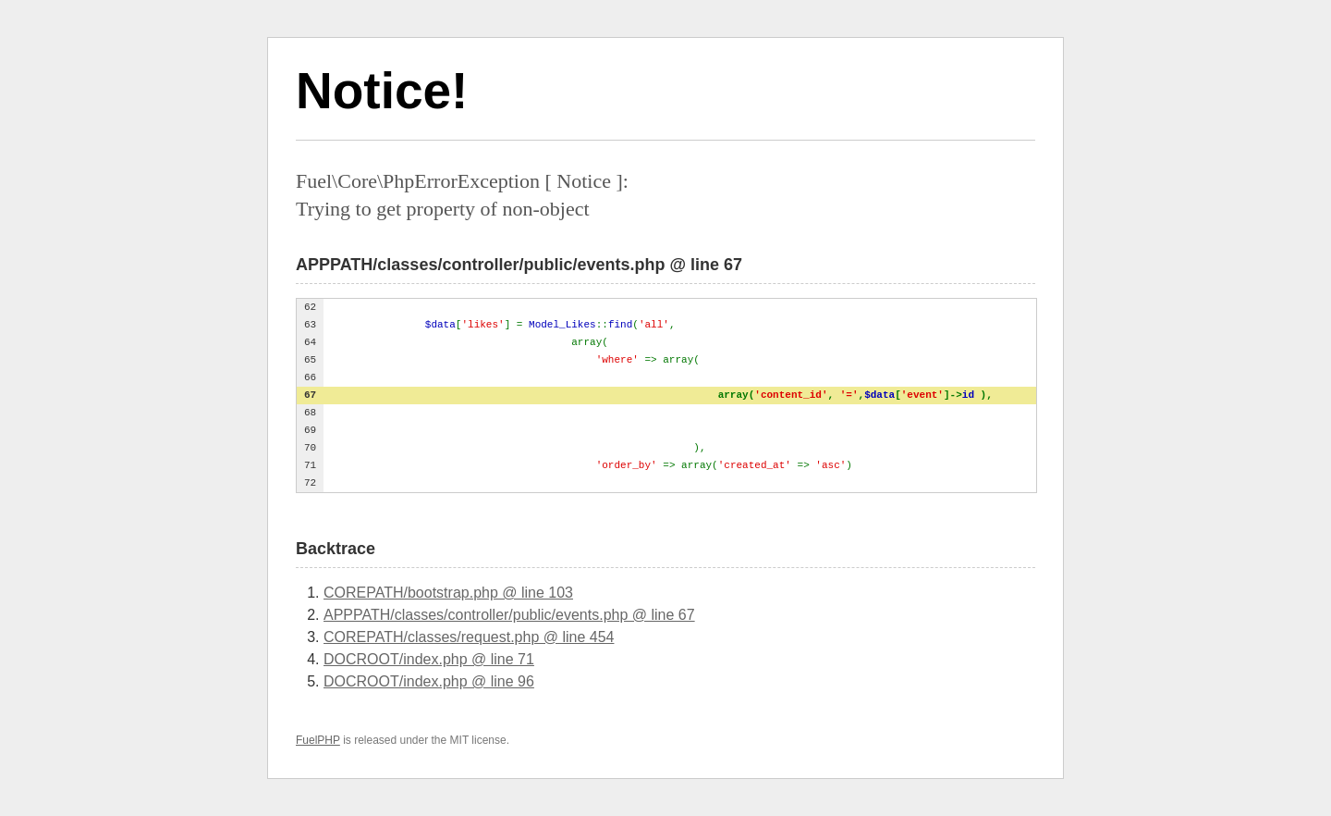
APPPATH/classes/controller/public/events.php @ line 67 (509, 615)
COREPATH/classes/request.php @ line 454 (469, 637)
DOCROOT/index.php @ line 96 (429, 681)
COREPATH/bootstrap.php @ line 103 (448, 592)
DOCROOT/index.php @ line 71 (429, 659)
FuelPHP (318, 740)
